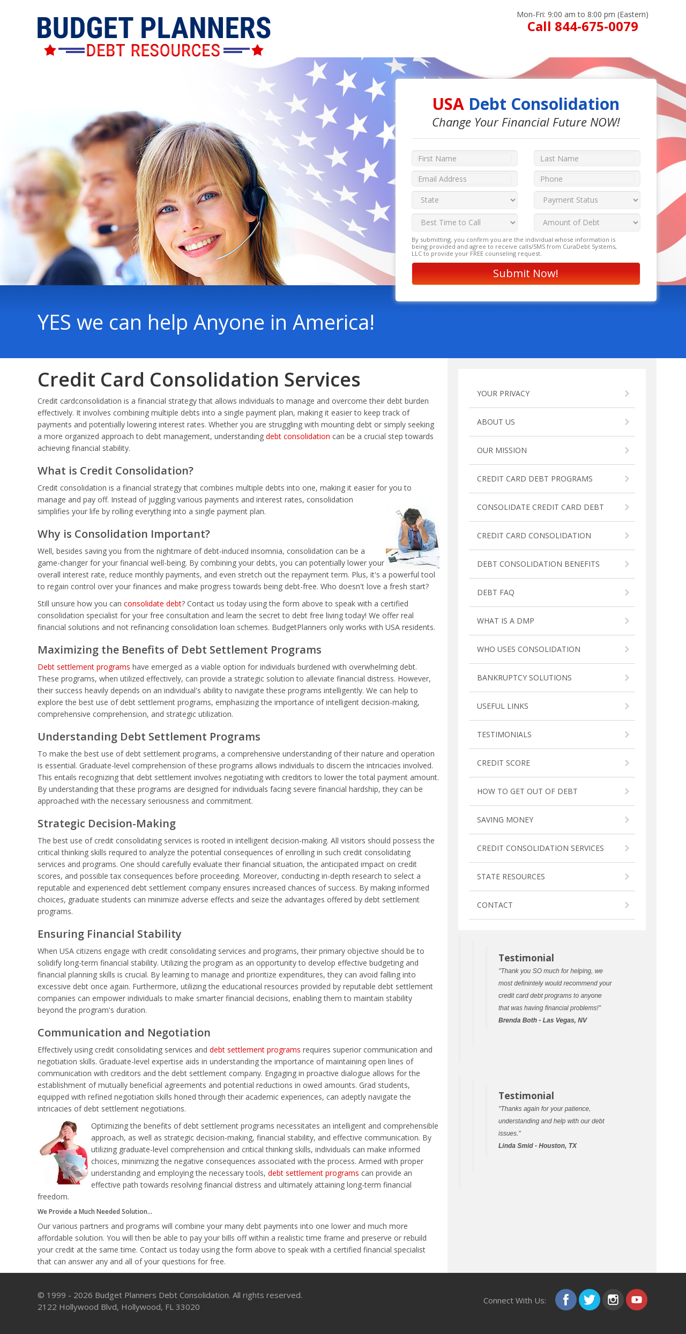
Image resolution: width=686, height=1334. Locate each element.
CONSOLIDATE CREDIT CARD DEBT (540, 507)
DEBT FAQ (495, 592)
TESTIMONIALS (504, 734)
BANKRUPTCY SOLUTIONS (524, 677)
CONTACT (495, 905)
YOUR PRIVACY (503, 393)
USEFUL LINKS (502, 706)
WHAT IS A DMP (505, 621)
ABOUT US (496, 422)
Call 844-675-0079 (582, 26)
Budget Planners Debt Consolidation (162, 1294)
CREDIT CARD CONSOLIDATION (534, 535)
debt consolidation (298, 436)
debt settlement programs (255, 1049)
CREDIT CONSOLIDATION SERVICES (540, 848)
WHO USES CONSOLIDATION (528, 649)
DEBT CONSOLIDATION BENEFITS (538, 564)
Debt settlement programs (84, 667)
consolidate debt (153, 603)
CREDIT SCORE (503, 763)
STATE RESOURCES (511, 876)
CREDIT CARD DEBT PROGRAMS (535, 478)
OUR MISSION (502, 450)
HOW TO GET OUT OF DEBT (527, 791)
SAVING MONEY (505, 819)
